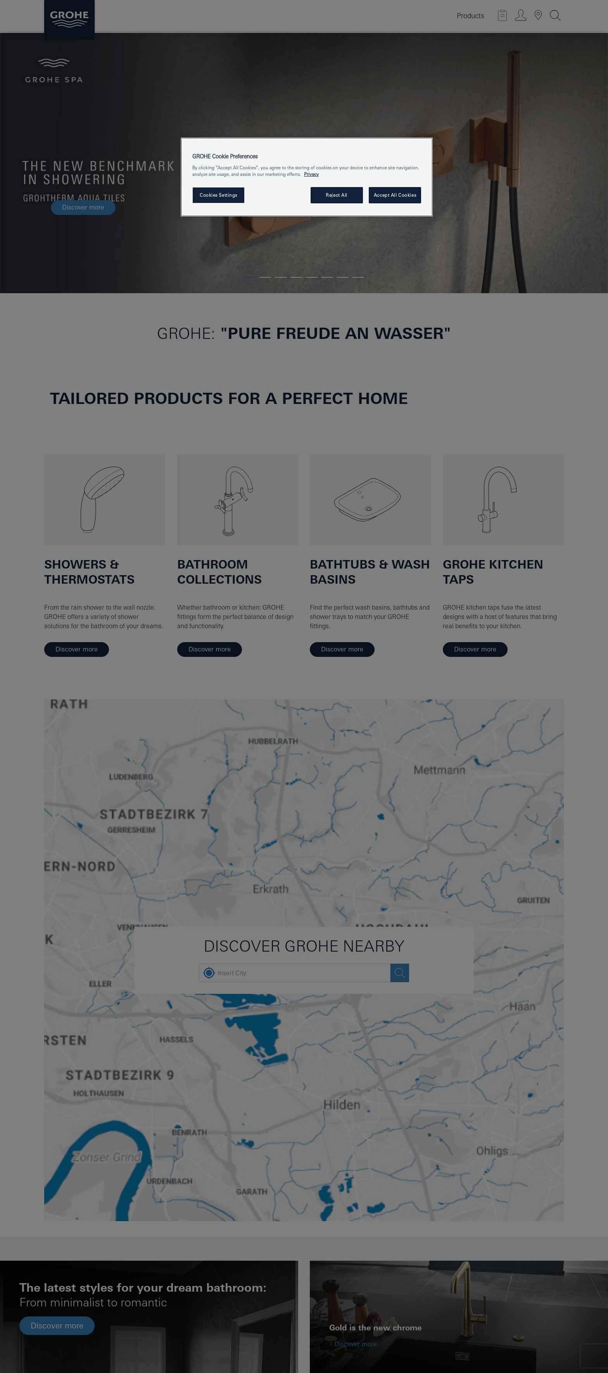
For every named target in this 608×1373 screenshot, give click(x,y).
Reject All (336, 195)
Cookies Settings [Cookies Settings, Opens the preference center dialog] (218, 195)
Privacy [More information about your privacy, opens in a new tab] (311, 174)
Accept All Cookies (395, 195)
